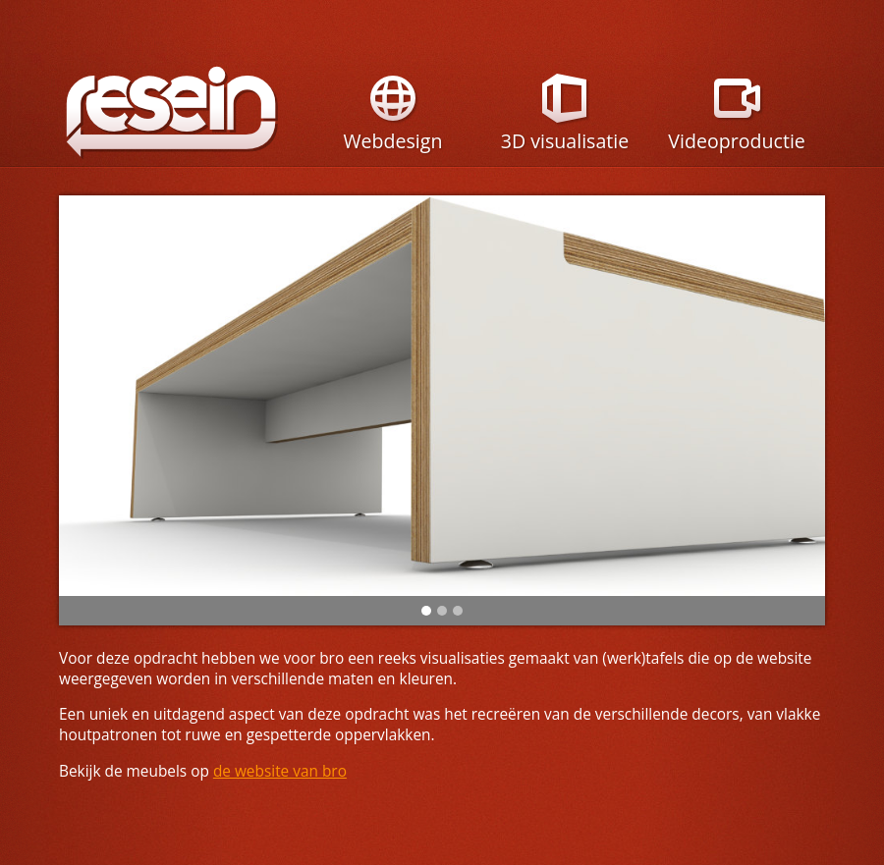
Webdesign (392, 127)
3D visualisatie (565, 127)
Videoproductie (736, 127)
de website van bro (280, 771)
